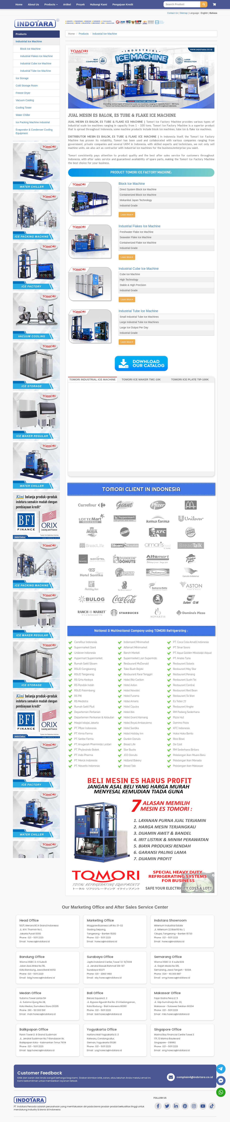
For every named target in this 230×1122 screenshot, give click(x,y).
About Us (33, 4)
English (204, 13)
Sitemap (184, 13)
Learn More (127, 214)
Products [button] (51, 4)
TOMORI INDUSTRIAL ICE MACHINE (92, 379)
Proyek (80, 4)
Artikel (67, 4)
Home (19, 4)
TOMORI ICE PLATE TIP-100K (190, 379)
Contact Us (172, 13)
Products (84, 33)
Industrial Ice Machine (105, 33)
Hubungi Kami (98, 4)
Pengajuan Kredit (122, 4)
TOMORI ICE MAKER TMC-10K (141, 379)
